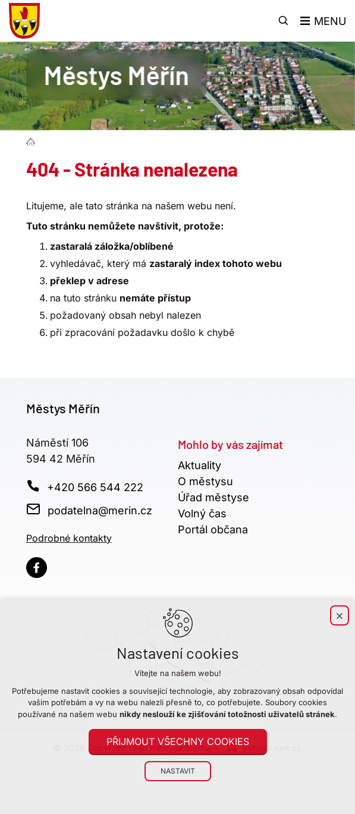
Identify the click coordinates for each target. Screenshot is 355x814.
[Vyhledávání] (284, 21)
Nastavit (178, 770)
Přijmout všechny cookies (177, 741)
